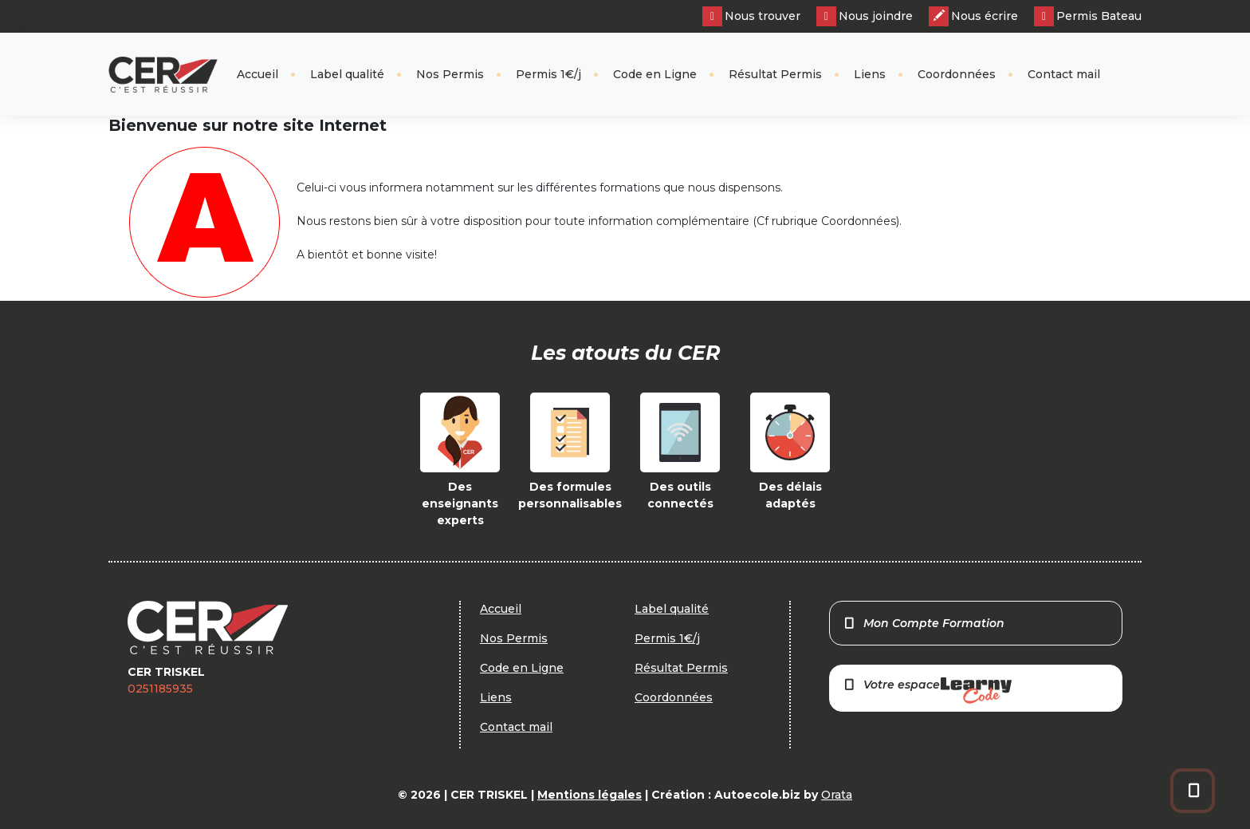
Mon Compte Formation (923, 623)
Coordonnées (957, 74)
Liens (870, 74)
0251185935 (160, 688)
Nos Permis (450, 74)
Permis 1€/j (548, 74)
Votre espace (927, 690)
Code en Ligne (655, 74)
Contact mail (1064, 74)
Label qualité (347, 74)
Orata (836, 795)
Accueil (257, 74)
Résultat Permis (775, 74)
